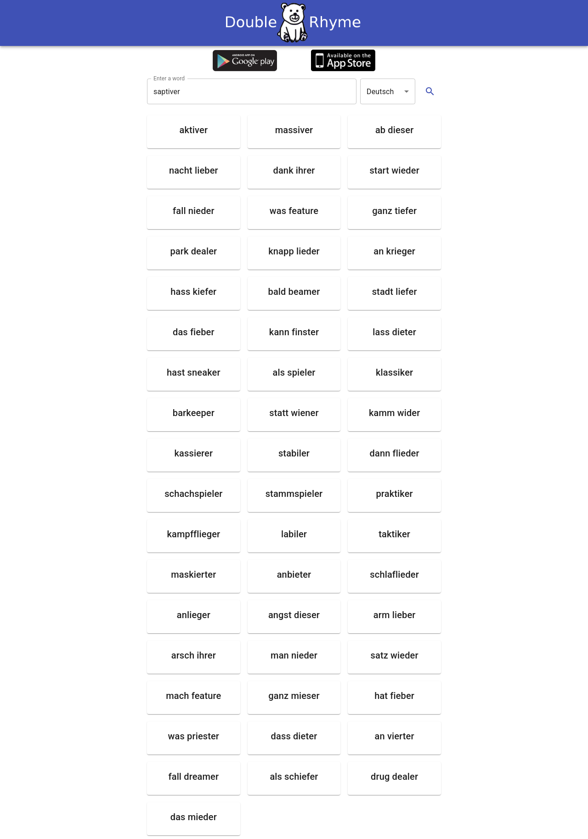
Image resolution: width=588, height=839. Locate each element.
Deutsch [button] (380, 91)
